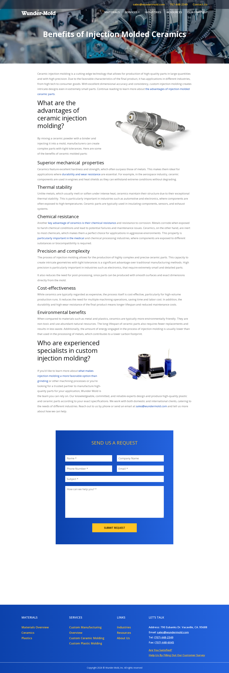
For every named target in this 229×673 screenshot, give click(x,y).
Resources (174, 12)
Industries (153, 12)
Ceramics (27, 633)
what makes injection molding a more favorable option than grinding (67, 376)
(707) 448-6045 (164, 642)
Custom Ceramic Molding (86, 638)
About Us (123, 638)
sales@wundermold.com (149, 4)
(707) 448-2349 (163, 637)
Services (131, 12)
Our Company (197, 12)
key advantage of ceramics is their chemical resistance (82, 223)
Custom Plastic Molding (85, 643)
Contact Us (200, 4)
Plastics (26, 638)
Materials (112, 12)
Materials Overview (35, 627)
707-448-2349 (179, 4)
